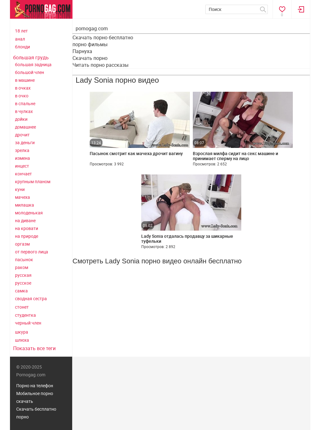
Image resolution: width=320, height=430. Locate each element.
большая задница (33, 64)
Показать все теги (34, 348)
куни (20, 189)
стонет (22, 307)
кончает (23, 174)
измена (22, 158)
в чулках (24, 111)
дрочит (22, 135)
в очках (23, 88)
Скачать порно (90, 58)
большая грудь (31, 57)
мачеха (22, 197)
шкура (21, 332)
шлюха (22, 340)
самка (21, 291)
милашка (24, 205)
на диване (25, 220)
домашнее (25, 127)
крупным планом (32, 181)
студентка (25, 315)
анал (20, 39)
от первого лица (31, 252)
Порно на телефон (34, 385)
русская (23, 275)
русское (23, 283)
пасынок (24, 259)
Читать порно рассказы (100, 64)
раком (21, 267)
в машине (25, 80)
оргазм (22, 244)
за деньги (25, 142)
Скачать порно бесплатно (102, 37)
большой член (29, 72)
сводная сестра (31, 298)
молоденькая (29, 213)
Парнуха (82, 51)
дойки (21, 119)
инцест (22, 166)
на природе (26, 236)
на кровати (26, 228)
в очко (21, 96)
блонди (22, 47)
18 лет (21, 31)
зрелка (22, 150)
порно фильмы (90, 44)
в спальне (25, 103)
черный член (28, 323)
